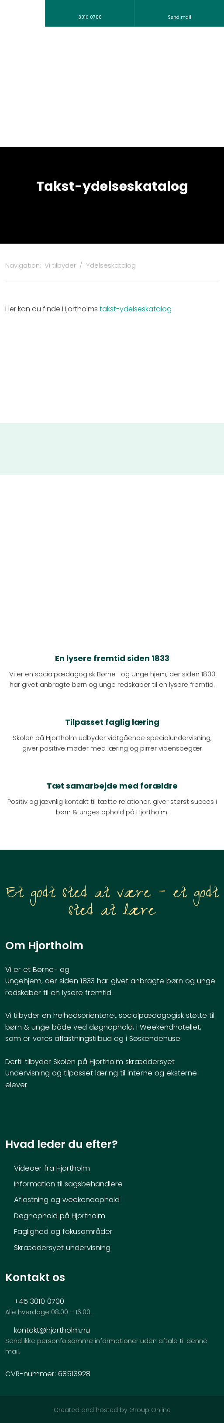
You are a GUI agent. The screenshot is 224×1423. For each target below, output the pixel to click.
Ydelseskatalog (111, 265)
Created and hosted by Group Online (112, 1410)
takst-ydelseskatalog (136, 309)
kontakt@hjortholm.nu (52, 1330)
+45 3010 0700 (39, 1301)
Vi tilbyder (61, 265)
